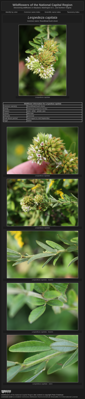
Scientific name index (53, 12)
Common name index (32, 12)
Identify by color (12, 12)
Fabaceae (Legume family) (37, 108)
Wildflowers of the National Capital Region (17, 395)
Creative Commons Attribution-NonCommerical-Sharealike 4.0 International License (46, 397)
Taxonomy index (73, 12)
